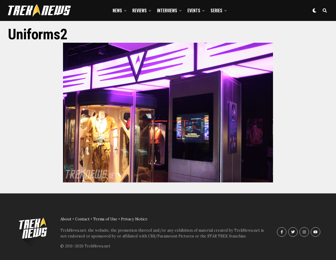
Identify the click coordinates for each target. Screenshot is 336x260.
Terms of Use (105, 219)
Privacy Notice (134, 219)
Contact (82, 219)
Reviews (139, 10)
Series (216, 10)
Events (193, 10)
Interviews (167, 10)
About (65, 219)
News (117, 10)
